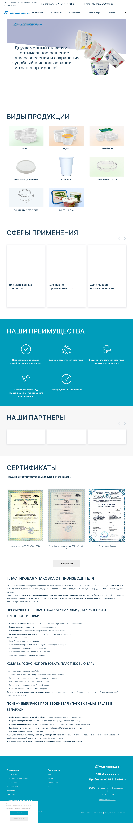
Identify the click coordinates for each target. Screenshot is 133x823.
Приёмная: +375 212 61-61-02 (58, 4)
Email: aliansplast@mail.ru (98, 4)
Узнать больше (19, 819)
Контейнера (53, 782)
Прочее (51, 786)
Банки (50, 778)
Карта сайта (85, 813)
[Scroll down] (10, 87)
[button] (120, 61)
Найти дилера (94, 13)
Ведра (50, 774)
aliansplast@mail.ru (107, 799)
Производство (13, 782)
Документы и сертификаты (18, 778)
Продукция (56, 13)
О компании (37, 13)
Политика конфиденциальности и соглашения (109, 813)
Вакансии (11, 790)
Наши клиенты (13, 786)
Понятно (19, 813)
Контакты (112, 13)
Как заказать (75, 13)
